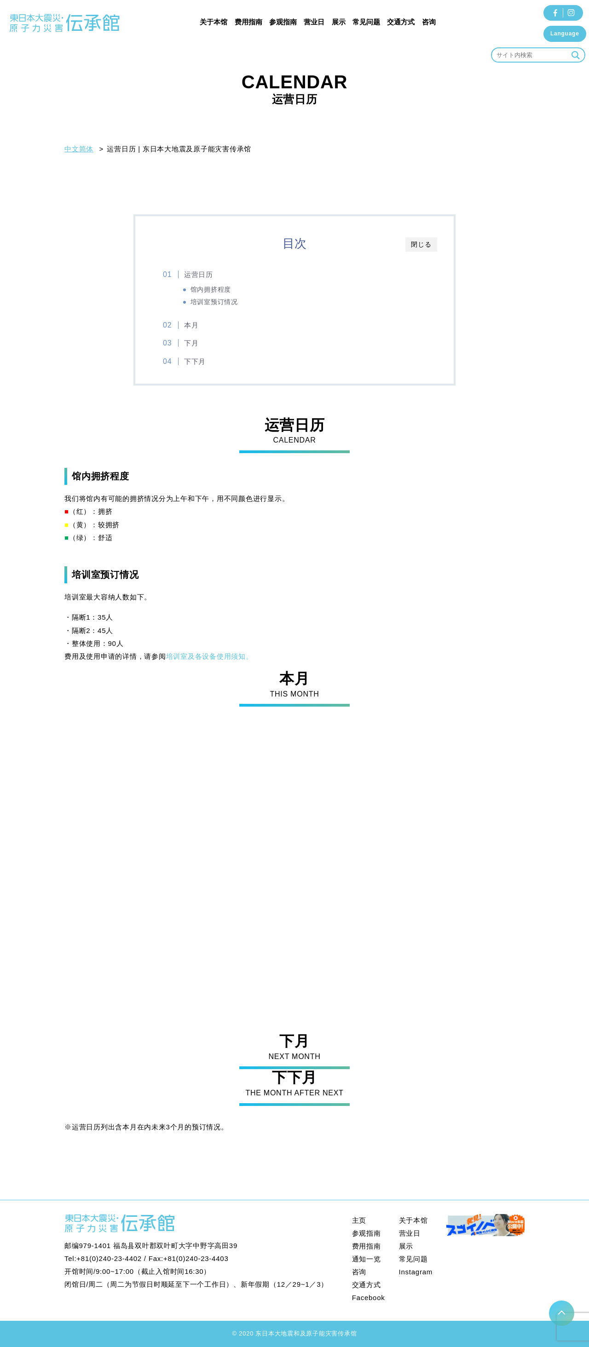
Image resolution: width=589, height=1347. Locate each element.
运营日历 (198, 274)
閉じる (421, 244)
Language (564, 33)
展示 (339, 22)
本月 (191, 325)
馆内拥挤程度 (211, 289)
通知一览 (366, 1259)
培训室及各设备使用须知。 (209, 656)
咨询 (429, 22)
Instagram (416, 1272)
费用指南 (248, 22)
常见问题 (366, 22)
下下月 (195, 361)
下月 (191, 343)
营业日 (314, 22)
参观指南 (283, 22)
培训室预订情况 (214, 302)
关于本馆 (213, 22)
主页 (359, 1220)
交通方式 (401, 22)
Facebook (368, 1297)
